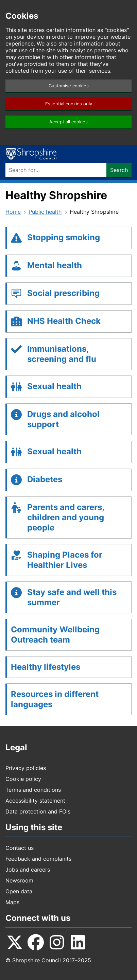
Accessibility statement (35, 800)
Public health (45, 211)
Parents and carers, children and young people (65, 517)
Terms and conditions (33, 789)
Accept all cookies (68, 121)
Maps (12, 902)
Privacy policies (25, 768)
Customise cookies (69, 85)
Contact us (19, 847)
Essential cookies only (68, 103)
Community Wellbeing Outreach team (55, 635)
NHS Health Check (64, 321)
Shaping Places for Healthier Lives (64, 560)
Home (13, 211)
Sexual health (54, 386)
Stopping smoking (63, 237)
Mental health (54, 265)
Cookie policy (23, 778)
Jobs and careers (27, 869)
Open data (18, 891)
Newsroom (19, 880)
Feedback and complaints (38, 858)
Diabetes (44, 479)
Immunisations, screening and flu (61, 354)
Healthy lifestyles (45, 667)
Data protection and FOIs (37, 811)
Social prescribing (63, 293)
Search (119, 170)
